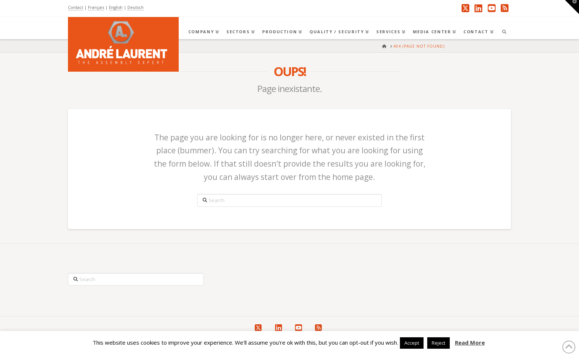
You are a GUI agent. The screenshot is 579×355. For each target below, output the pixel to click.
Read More (470, 342)
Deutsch (135, 7)
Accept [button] (411, 342)
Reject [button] (438, 342)
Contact (75, 7)
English (116, 7)
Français (96, 7)
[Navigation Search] (504, 28)
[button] (572, 7)
